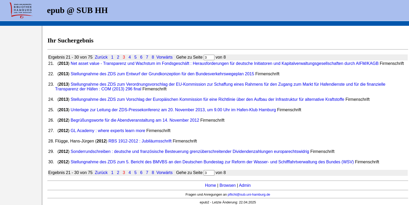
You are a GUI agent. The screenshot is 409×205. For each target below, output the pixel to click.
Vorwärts (165, 57)
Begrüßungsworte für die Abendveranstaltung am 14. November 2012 (135, 120)
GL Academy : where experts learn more (108, 130)
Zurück (101, 57)
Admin (245, 185)
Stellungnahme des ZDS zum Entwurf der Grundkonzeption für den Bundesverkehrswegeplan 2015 (163, 74)
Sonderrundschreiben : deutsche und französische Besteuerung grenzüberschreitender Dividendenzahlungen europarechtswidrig (190, 151)
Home (210, 185)
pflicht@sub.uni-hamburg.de (249, 194)
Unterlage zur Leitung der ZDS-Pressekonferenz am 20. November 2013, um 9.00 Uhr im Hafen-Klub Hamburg (173, 110)
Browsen (227, 185)
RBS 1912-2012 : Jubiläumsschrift (140, 141)
